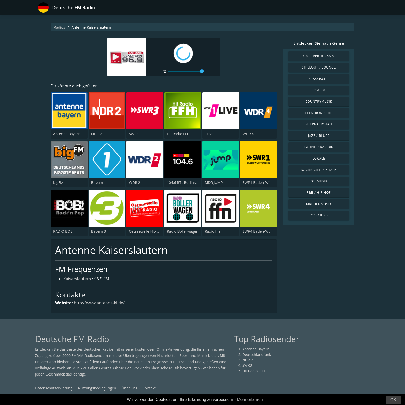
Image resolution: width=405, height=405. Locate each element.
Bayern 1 (98, 182)
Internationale (318, 124)
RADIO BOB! (63, 231)
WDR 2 (134, 182)
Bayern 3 (98, 231)
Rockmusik (319, 215)
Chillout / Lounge (319, 67)
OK (393, 400)
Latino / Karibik (318, 147)
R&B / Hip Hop (319, 192)
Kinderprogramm (318, 56)
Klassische (319, 79)
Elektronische (318, 113)
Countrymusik (318, 101)
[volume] (186, 71)
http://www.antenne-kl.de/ (99, 303)
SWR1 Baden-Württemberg (265, 182)
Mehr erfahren (250, 399)
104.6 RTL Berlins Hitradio (188, 182)
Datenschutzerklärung (53, 388)
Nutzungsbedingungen (97, 388)
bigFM (58, 182)
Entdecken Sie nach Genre (318, 43)
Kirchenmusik (319, 204)
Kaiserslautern (77, 279)
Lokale (318, 158)
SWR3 (133, 133)
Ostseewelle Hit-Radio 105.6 (152, 231)
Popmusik (319, 181)
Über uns (129, 388)
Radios (59, 27)
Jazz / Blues (319, 135)
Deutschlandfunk (256, 354)
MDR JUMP (214, 182)
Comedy (318, 90)
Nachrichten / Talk (319, 170)
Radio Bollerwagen (182, 231)
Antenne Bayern (66, 133)
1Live (209, 133)
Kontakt (149, 388)
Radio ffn (212, 231)
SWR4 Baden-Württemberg (265, 231)
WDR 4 (248, 133)
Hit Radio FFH (178, 133)
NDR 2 (96, 133)
